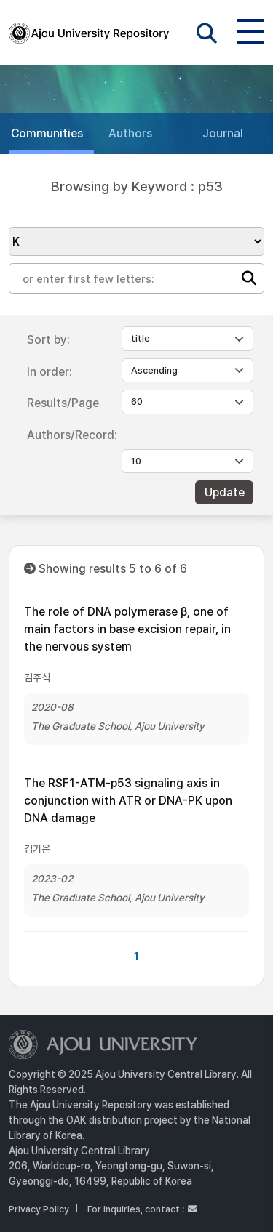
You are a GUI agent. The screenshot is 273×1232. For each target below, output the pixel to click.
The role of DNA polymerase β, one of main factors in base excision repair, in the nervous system (127, 629)
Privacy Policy (39, 1209)
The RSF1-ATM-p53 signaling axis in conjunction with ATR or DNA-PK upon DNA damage (128, 800)
